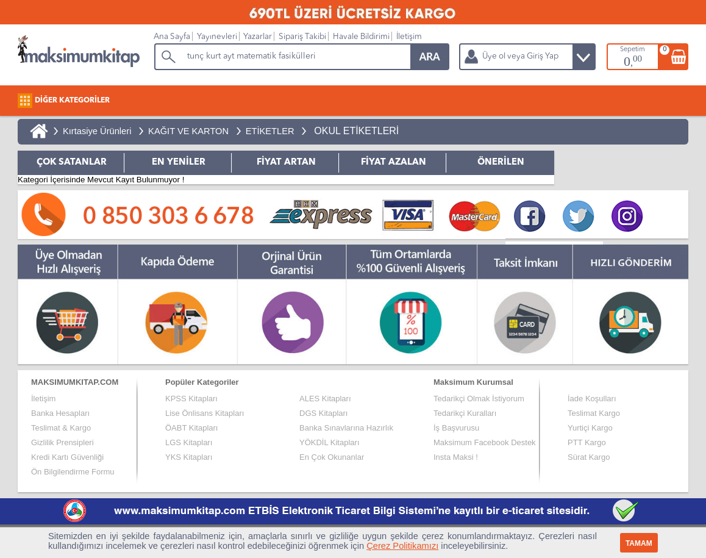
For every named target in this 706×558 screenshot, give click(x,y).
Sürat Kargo (589, 457)
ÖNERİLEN (500, 162)
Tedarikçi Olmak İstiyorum (478, 398)
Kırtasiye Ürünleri (97, 131)
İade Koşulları (592, 398)
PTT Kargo (587, 442)
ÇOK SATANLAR (72, 162)
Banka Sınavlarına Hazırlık (346, 427)
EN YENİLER (178, 162)
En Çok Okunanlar (331, 457)
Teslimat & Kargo (61, 427)
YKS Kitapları (188, 457)
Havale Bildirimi (361, 37)
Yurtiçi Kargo (590, 427)
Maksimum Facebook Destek (484, 442)
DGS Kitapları (323, 413)
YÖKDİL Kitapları (329, 442)
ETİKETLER (270, 131)
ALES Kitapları (325, 398)
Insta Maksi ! (455, 457)
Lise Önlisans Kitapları (204, 413)
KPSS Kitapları (191, 398)
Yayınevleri (217, 37)
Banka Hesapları (60, 413)
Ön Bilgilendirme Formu (73, 471)
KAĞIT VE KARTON (188, 131)
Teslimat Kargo (594, 413)
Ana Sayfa (172, 37)
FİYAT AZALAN (393, 162)
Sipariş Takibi (302, 37)
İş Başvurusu (456, 427)
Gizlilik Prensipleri (62, 442)
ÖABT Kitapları (191, 427)
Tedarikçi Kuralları (464, 413)
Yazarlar (257, 37)
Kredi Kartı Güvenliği (67, 457)
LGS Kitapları (188, 442)
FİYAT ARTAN (286, 162)
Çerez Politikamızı (402, 546)
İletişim (409, 37)
